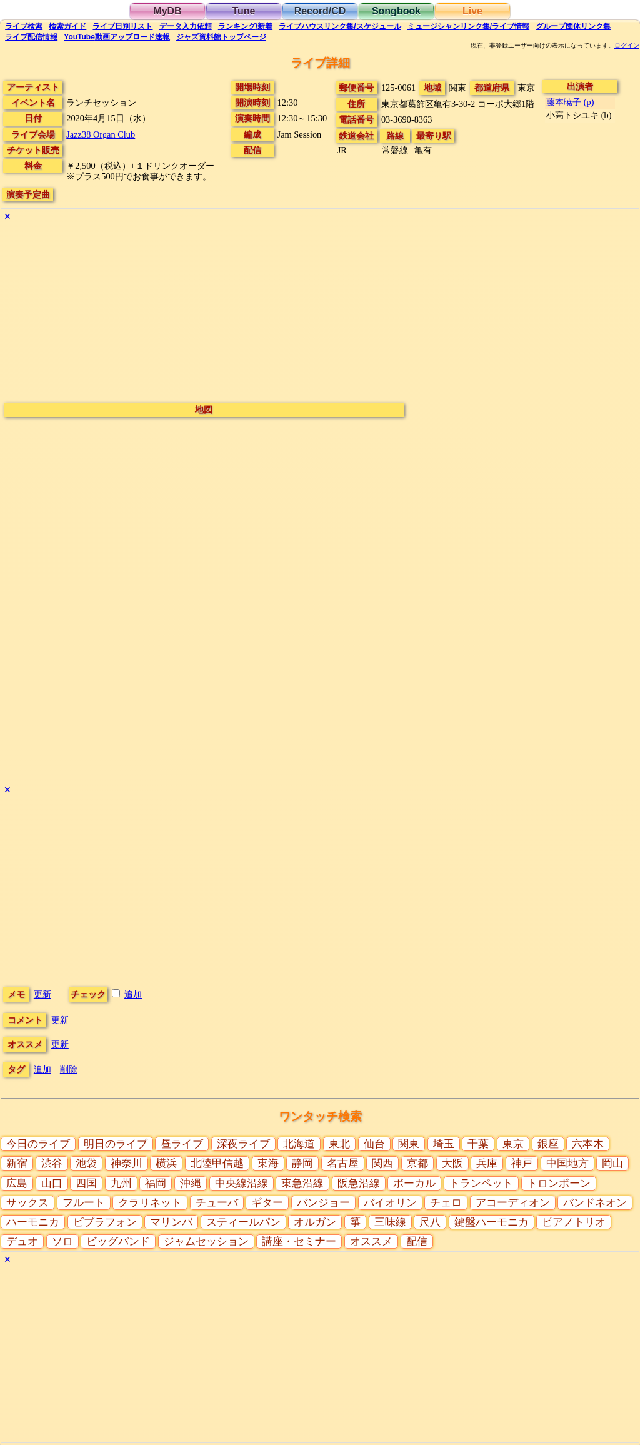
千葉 (478, 1144)
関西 (382, 1163)
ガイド (67, 26)
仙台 (374, 1144)
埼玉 (443, 1144)
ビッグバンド (118, 1241)
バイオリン (390, 1203)
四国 (86, 1183)
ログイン (626, 46)
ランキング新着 (245, 26)
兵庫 (487, 1163)
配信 (31, 37)
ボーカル (414, 1183)
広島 (17, 1183)
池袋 (86, 1163)
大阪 (452, 1163)
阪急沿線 (359, 1183)
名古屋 (343, 1163)
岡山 (612, 1163)
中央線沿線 (241, 1183)
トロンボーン (559, 1183)
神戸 (521, 1163)
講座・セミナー (299, 1241)
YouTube (117, 37)
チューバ (217, 1203)
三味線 (390, 1222)
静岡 (302, 1163)
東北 (339, 1144)
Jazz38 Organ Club (100, 134)
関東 (408, 1144)
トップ (221, 37)
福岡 (155, 1183)
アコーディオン (513, 1203)
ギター (267, 1203)
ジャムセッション (206, 1241)
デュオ (22, 1241)
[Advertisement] (320, 312)
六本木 (588, 1144)
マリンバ (171, 1222)
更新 (42, 994)
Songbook (396, 11)
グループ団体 (573, 26)
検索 (23, 26)
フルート (83, 1203)
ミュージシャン (468, 26)
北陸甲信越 (217, 1163)
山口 (51, 1183)
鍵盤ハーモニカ (491, 1222)
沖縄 (190, 1183)
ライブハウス (340, 26)
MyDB (167, 11)
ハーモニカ (32, 1222)
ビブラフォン (105, 1222)
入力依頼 (185, 26)
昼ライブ (182, 1144)
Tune (243, 11)
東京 (513, 1144)
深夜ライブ (243, 1144)
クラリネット (150, 1203)
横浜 (166, 1163)
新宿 (17, 1163)
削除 (69, 1069)
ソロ (62, 1241)
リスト (122, 26)
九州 (121, 1183)
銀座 (548, 1144)
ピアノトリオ (574, 1222)
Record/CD (320, 11)
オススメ (371, 1241)
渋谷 (51, 1163)
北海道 (299, 1144)
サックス (27, 1203)
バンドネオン (595, 1203)
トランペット (481, 1183)
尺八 (430, 1222)
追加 (133, 994)
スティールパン (243, 1222)
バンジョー (323, 1203)
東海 (268, 1163)
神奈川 (126, 1163)
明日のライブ (116, 1144)
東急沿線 (302, 1183)
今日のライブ (38, 1144)
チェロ (446, 1203)
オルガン (315, 1222)
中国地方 (567, 1163)
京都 (417, 1163)
